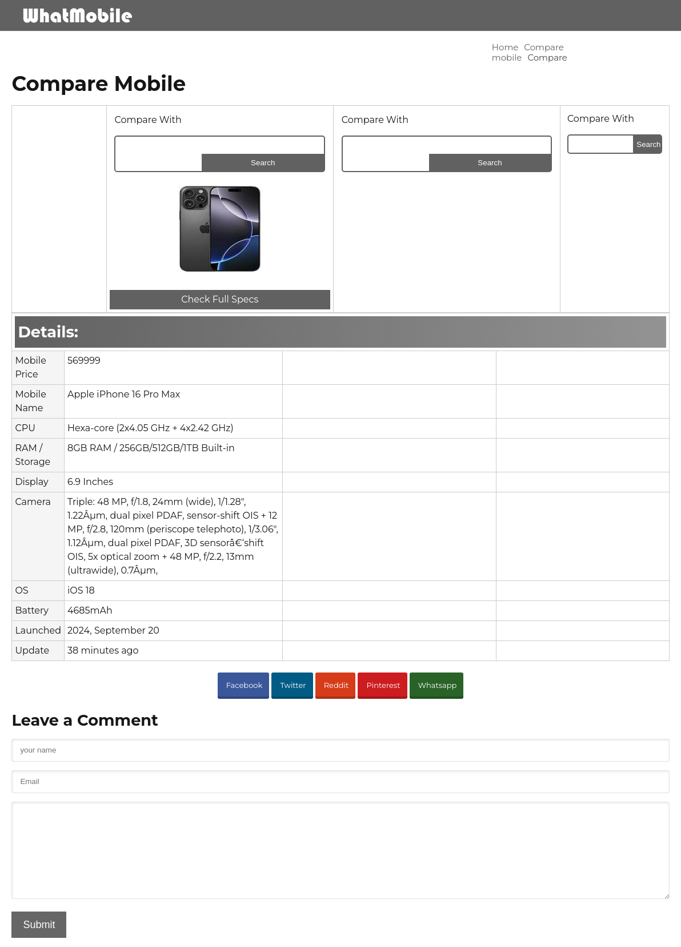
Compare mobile (86, 47)
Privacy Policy (492, 933)
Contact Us (440, 933)
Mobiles (370, 15)
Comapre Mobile (542, 15)
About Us (394, 933)
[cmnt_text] (340, 806)
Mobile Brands (444, 15)
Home (31, 47)
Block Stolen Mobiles (623, 933)
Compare (147, 47)
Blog (612, 15)
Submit (45, 888)
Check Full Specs (211, 272)
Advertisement (551, 933)
